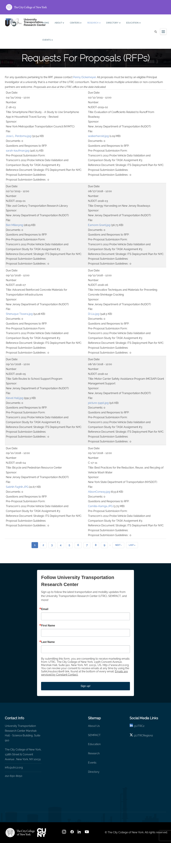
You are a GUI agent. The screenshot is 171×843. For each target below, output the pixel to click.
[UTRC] (20, 833)
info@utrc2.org (14, 767)
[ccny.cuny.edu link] (85, 7)
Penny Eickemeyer (84, 77)
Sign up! (86, 686)
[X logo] (131, 735)
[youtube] (87, 832)
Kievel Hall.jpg (14, 398)
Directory (113, 23)
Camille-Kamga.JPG (100, 506)
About (59, 23)
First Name (48, 625)
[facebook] (72, 832)
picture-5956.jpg (98, 402)
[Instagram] (64, 832)
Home (46, 23)
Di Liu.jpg (93, 313)
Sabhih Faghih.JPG (17, 486)
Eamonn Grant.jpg (99, 225)
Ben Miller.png (14, 225)
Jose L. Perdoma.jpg (18, 136)
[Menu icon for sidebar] (163, 31)
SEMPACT (94, 735)
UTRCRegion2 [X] (144, 735)
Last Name (48, 642)
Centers (76, 23)
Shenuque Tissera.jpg (19, 313)
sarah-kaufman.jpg (17, 150)
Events (48, 40)
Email (44, 609)
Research (94, 23)
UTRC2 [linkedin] (140, 726)
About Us (94, 726)
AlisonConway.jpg (99, 491)
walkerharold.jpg (98, 136)
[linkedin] (131, 726)
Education (133, 23)
